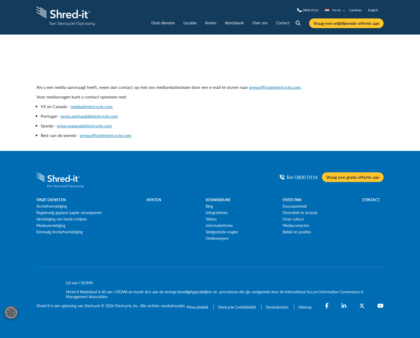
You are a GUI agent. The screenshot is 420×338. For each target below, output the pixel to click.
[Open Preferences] (11, 312)
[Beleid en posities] (297, 231)
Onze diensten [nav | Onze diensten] (163, 22)
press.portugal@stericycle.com (89, 116)
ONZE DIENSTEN (51, 199)
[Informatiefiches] (219, 225)
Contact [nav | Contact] (282, 22)
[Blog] (209, 206)
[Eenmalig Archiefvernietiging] (59, 231)
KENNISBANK (218, 199)
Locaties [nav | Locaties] (190, 22)
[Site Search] (298, 23)
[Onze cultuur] (293, 219)
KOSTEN (154, 199)
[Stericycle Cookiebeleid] (237, 307)
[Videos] (211, 219)
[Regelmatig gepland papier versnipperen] (69, 212)
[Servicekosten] (278, 307)
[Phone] (310, 10)
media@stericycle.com (91, 106)
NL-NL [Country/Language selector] (335, 10)
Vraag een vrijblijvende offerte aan (346, 23)
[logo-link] (66, 15)
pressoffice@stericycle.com (275, 87)
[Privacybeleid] (198, 307)
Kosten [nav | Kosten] (210, 22)
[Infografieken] (216, 212)
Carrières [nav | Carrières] (355, 10)
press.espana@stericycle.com (84, 126)
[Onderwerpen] (217, 238)
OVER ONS (292, 199)
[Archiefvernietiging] (51, 206)
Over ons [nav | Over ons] (259, 22)
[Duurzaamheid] (295, 206)
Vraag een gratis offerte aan (352, 177)
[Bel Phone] (299, 177)
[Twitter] (362, 306)
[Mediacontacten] (296, 225)
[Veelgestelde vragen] (222, 231)
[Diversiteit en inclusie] (300, 212)
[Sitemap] (305, 307)
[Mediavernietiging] (50, 225)
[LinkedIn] (344, 306)
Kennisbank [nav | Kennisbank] (234, 22)
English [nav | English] (373, 10)
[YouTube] (380, 306)
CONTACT (371, 199)
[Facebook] (327, 306)
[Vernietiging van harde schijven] (61, 219)
